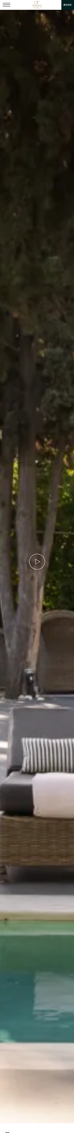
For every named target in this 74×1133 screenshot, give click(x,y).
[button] (6, 5)
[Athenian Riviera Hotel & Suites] (37, 5)
